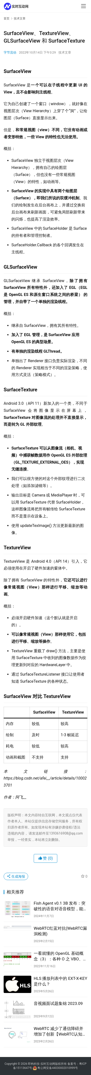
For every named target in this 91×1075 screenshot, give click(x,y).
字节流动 (10, 52)
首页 (6, 18)
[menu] (83, 6)
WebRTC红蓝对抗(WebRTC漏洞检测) (60, 931)
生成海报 (16, 876)
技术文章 (64, 52)
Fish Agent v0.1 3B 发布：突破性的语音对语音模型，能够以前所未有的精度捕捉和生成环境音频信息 (60, 906)
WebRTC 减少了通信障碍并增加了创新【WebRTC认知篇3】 (60, 1031)
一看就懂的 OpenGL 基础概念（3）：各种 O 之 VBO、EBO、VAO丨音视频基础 (58, 956)
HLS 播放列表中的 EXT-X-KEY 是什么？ (60, 981)
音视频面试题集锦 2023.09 (58, 1003)
